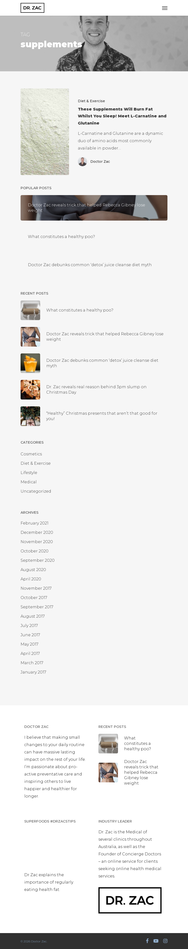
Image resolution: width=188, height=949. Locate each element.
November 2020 (37, 541)
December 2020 (37, 532)
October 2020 (34, 551)
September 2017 (37, 607)
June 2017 (30, 635)
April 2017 (30, 653)
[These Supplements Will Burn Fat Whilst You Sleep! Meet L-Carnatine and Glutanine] (45, 131)
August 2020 (33, 569)
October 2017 (34, 597)
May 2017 (29, 644)
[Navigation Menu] (164, 7)
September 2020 (38, 560)
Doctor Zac (100, 161)
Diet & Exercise (91, 101)
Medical (29, 482)
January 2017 (33, 672)
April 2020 (31, 579)
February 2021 (34, 523)
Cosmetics (31, 454)
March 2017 (32, 663)
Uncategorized (36, 491)
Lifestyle (29, 472)
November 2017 (36, 588)
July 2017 (29, 625)
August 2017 (33, 616)
